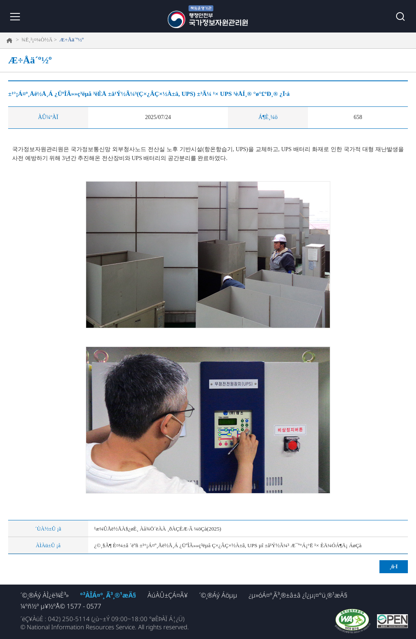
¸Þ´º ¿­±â (14, 16)
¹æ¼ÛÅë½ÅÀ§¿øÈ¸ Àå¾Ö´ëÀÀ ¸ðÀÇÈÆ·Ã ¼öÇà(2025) (157, 529)
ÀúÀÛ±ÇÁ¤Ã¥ (167, 595)
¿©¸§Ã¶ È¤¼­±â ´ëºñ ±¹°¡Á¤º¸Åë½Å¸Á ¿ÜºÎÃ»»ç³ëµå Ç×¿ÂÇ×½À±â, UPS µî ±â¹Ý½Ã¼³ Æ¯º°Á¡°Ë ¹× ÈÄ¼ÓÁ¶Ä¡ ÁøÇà (228, 545)
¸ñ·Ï (394, 566)
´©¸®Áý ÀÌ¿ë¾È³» (44, 595)
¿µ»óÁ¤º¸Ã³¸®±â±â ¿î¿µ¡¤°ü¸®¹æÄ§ (298, 595)
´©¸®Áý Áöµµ (218, 595)
